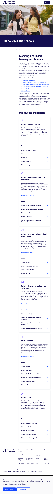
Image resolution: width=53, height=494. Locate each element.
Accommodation (30, 463)
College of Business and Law (28, 80)
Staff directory (46, 459)
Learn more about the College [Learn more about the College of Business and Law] (27, 140)
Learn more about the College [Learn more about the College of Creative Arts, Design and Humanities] (27, 195)
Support (46, 454)
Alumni (37, 458)
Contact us (46, 463)
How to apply (21, 454)
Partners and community (38, 455)
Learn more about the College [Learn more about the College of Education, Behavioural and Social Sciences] (27, 252)
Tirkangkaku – (10, 469)
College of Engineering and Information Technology (34, 86)
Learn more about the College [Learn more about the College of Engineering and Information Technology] (27, 304)
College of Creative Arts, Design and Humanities (33, 82)
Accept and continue (9, 489)
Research (38, 449)
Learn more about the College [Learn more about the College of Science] (27, 413)
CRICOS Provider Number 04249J (34, 471)
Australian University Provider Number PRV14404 (14, 471)
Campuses (28, 454)
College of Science (25, 90)
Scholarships (21, 463)
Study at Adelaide (20, 450)
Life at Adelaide (30, 449)
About (45, 449)
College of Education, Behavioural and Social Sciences (35, 84)
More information (23, 489)
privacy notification (39, 481)
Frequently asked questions (20, 459)
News (37, 463)
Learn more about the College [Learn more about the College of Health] (27, 356)
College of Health (25, 88)
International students (29, 459)
